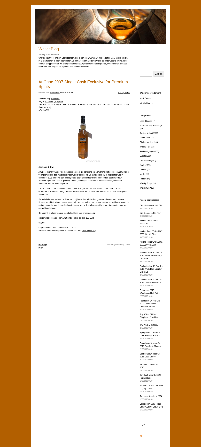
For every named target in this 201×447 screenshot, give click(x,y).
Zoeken (158, 74)
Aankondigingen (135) (149, 151)
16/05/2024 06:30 (66, 92)
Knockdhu (55, 98)
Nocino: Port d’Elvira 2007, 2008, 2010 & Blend (151, 234)
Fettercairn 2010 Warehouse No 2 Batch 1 (151, 293)
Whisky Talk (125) (147, 147)
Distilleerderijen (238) (149, 142)
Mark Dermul (145, 98)
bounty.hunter (54, 92)
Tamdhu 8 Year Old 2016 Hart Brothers (150, 378)
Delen (41, 248)
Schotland (49, 101)
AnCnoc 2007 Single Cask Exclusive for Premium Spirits (83, 84)
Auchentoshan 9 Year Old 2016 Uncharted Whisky (151, 282)
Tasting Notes (124, 93)
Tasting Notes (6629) (149, 133)
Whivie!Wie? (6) (147, 188)
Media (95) (144, 174)
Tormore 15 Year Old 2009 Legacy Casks (151, 389)
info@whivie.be (146, 103)
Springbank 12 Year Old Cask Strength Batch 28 (150, 335)
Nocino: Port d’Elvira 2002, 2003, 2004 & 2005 (151, 245)
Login (142, 424)
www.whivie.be (88, 231)
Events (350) (145, 156)
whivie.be (121, 61)
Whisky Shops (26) (148, 183)
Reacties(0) (43, 245)
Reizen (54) (145, 179)
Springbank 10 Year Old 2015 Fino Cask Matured (150, 346)
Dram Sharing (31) (148, 160)
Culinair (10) (145, 170)
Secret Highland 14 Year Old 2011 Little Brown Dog (151, 407)
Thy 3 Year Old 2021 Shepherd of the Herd (149, 317)
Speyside (59, 101)
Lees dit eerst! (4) (147, 121)
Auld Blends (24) (147, 138)
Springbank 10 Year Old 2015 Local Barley (150, 357)
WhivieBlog (49, 49)
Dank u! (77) (145, 165)
